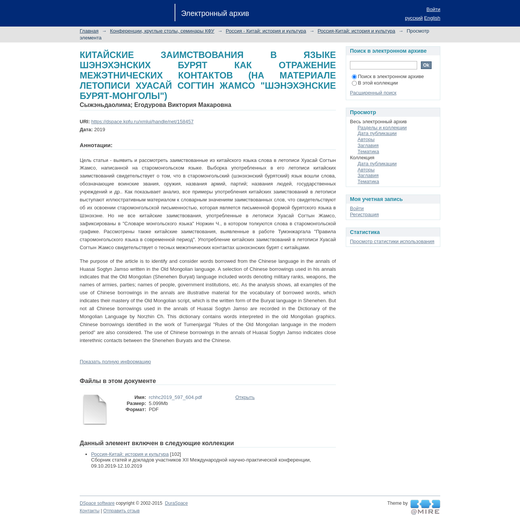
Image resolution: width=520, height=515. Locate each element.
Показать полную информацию (115, 361)
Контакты (89, 510)
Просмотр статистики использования (392, 241)
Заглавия (368, 145)
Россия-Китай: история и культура (356, 31)
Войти (433, 9)
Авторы (366, 139)
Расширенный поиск (373, 93)
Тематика (368, 151)
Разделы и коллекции (382, 127)
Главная (89, 31)
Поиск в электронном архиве (388, 76)
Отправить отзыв (121, 510)
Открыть (245, 397)
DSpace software (97, 503)
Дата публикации (377, 133)
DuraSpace (176, 503)
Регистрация (364, 214)
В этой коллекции (375, 83)
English (432, 18)
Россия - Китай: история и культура (266, 31)
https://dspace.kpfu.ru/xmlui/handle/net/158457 (142, 121)
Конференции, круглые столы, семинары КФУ (162, 31)
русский (414, 18)
